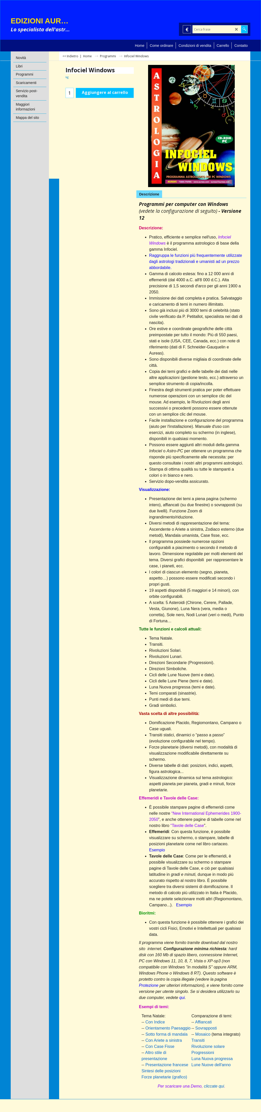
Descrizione (149, 194)
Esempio (157, 850)
